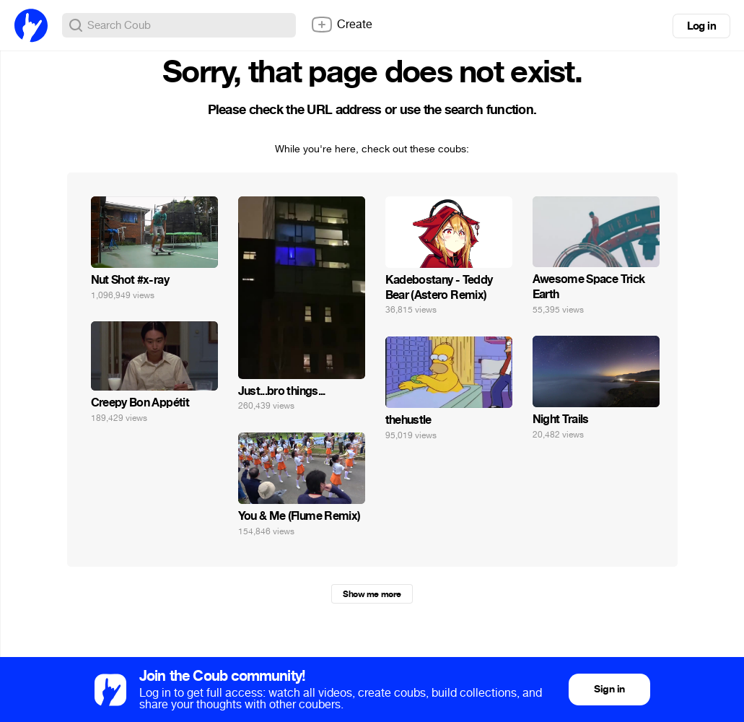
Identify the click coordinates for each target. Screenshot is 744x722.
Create (341, 24)
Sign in (609, 689)
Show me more (372, 594)
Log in (701, 26)
